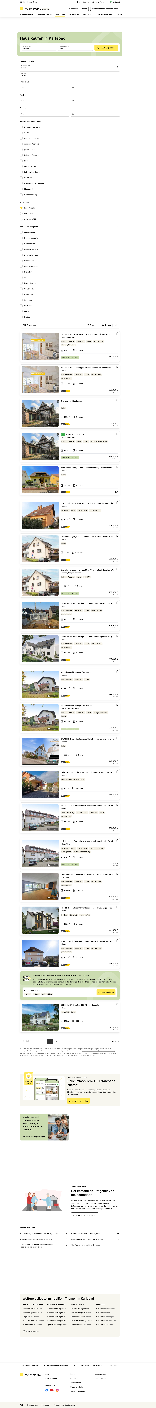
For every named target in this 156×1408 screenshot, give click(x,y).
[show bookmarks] (115, 325)
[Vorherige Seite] (24, 1041)
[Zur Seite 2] (56, 1041)
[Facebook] (46, 1390)
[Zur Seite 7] (89, 1041)
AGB (21, 1405)
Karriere (73, 1378)
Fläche (70, 95)
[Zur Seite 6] (82, 1041)
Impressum (45, 1405)
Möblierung (70, 202)
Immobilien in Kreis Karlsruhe (90, 1365)
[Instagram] (57, 1390)
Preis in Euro (70, 82)
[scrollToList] (106, 48)
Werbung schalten (77, 1387)
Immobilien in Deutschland (30, 1365)
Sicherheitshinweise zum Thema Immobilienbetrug (98, 1051)
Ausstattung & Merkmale (70, 121)
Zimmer (70, 108)
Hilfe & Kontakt (101, 1378)
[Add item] (117, 333)
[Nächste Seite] (115, 1041)
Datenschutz (32, 1405)
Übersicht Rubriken (77, 1391)
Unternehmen (75, 1382)
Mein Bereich (99, 2)
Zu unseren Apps (51, 1378)
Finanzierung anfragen (34, 1136)
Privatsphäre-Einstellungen (64, 1405)
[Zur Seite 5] (76, 1041)
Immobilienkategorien (70, 227)
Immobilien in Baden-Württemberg (59, 1365)
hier (69, 984)
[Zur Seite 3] (63, 1041)
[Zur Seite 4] (69, 1041)
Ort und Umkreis (70, 61)
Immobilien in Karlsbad (116, 1365)
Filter (91, 325)
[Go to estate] (70, 346)
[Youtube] (52, 1390)
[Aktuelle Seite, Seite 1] (50, 1041)
